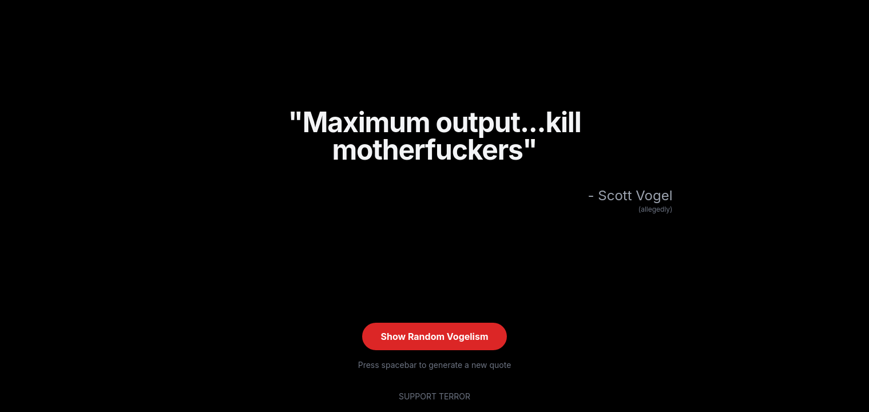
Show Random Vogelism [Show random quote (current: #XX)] (434, 336)
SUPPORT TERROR (434, 396)
